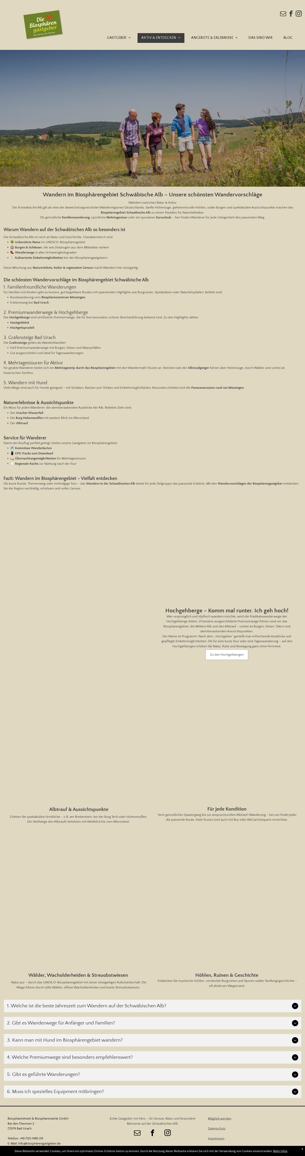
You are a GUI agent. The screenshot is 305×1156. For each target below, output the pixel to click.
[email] (283, 14)
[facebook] (290, 14)
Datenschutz (216, 1128)
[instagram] (298, 14)
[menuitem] (120, 38)
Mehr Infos (280, 1151)
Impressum (216, 1138)
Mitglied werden (219, 1118)
